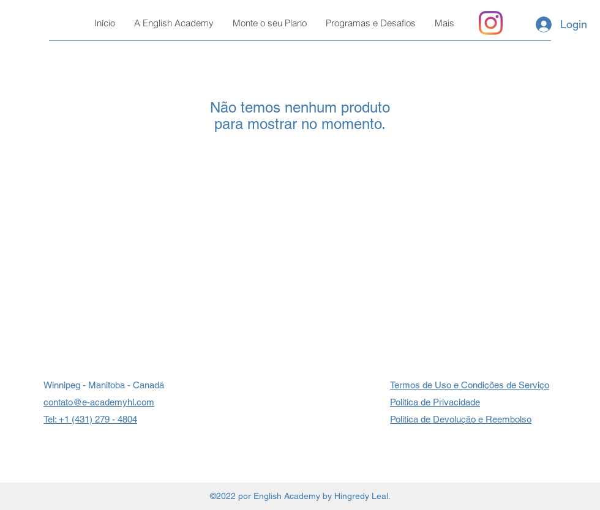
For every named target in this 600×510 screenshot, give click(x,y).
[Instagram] (491, 23)
